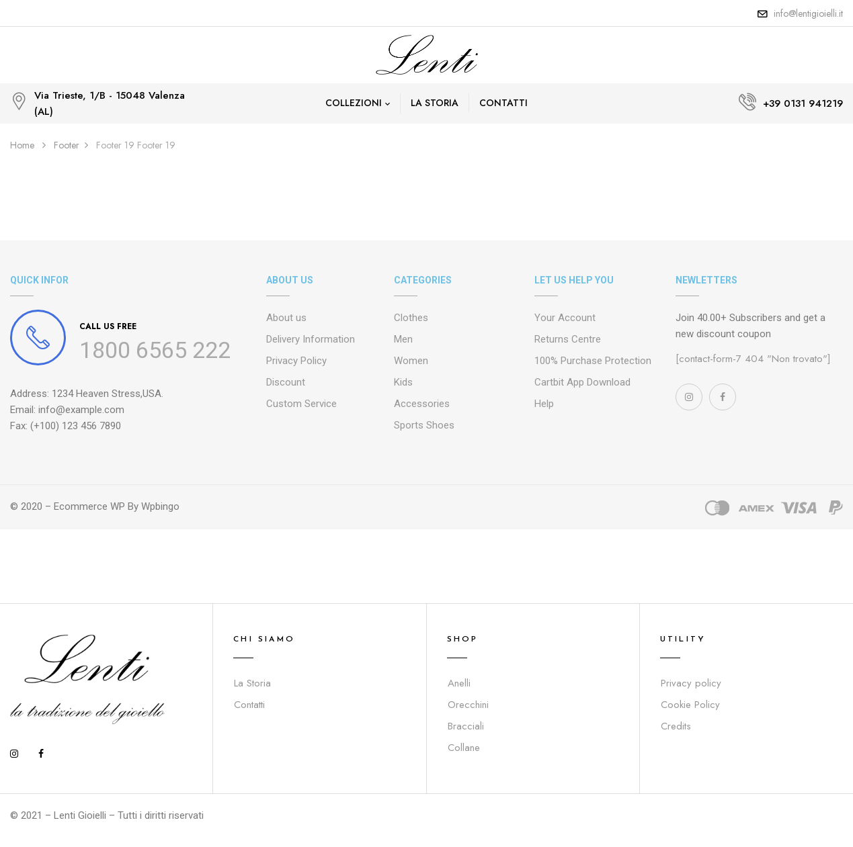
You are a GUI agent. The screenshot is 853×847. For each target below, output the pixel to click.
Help (544, 404)
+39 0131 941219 (803, 103)
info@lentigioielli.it (808, 13)
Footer (66, 145)
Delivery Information (310, 339)
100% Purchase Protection (592, 361)
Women (411, 361)
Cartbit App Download (582, 382)
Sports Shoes (424, 425)
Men (403, 339)
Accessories (422, 404)
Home (22, 145)
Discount (285, 382)
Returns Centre (567, 339)
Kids (403, 382)
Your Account (565, 318)
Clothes (411, 318)
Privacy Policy (296, 361)
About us (286, 318)
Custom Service (301, 404)
